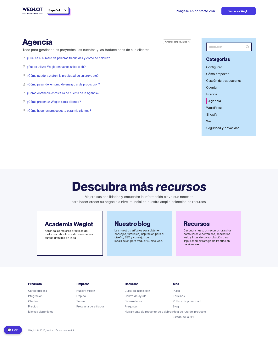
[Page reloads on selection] (177, 41)
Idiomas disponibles (40, 311)
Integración (35, 296)
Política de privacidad (187, 301)
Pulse (176, 290)
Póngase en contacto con (195, 11)
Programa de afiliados (90, 306)
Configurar (214, 67)
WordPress (214, 108)
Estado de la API (183, 316)
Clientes (33, 301)
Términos (179, 296)
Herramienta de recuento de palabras (149, 311)
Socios (80, 301)
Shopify (212, 114)
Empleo (81, 296)
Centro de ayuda (135, 296)
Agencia (214, 101)
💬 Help (12, 330)
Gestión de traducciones (224, 81)
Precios (211, 94)
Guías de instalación (137, 290)
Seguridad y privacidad (222, 128)
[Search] (229, 47)
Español (54, 10)
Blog (176, 306)
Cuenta (211, 87)
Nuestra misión (85, 290)
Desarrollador (133, 301)
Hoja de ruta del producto (189, 311)
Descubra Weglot (238, 11)
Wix (209, 121)
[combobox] (57, 10)
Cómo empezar (217, 74)
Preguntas (131, 306)
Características (37, 290)
